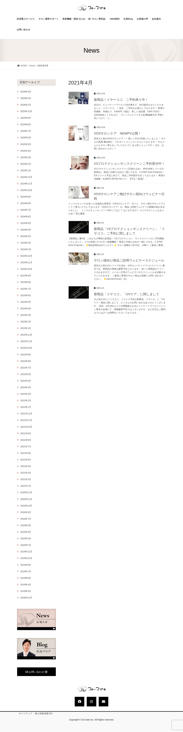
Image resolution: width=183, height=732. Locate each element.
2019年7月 (25, 571)
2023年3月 (25, 315)
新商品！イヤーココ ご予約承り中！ (121, 99)
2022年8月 (25, 361)
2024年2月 (25, 242)
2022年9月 (25, 354)
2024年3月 (25, 236)
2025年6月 (25, 137)
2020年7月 (25, 519)
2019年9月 (25, 565)
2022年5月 (25, 381)
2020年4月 (25, 532)
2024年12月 (26, 177)
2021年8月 (25, 440)
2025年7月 (25, 131)
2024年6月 (25, 216)
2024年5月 (25, 223)
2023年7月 (25, 289)
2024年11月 (26, 183)
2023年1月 (25, 328)
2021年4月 (25, 466)
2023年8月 (25, 282)
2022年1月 (25, 407)
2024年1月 (25, 249)
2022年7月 (25, 367)
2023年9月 (25, 275)
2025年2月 (25, 164)
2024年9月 (25, 196)
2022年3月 (25, 394)
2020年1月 (25, 545)
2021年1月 (25, 486)
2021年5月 (25, 459)
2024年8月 (25, 203)
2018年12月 (26, 597)
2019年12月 (26, 551)
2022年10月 (26, 348)
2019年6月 (25, 578)
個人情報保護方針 (44, 713)
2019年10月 (26, 558)
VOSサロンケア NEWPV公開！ (117, 133)
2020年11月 (26, 499)
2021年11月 (26, 420)
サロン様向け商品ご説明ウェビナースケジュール (129, 260)
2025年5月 (25, 144)
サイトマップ (25, 713)
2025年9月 (25, 118)
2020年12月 (26, 492)
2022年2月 (25, 400)
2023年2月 (25, 321)
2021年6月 (25, 453)
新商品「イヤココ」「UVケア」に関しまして (126, 294)
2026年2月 (25, 98)
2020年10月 (26, 505)
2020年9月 (25, 512)
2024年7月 (25, 210)
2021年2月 (25, 479)
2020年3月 (25, 538)
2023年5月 (25, 302)
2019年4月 (25, 584)
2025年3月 (25, 157)
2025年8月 (25, 124)
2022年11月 (26, 341)
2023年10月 (26, 269)
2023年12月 (26, 256)
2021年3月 (25, 472)
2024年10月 (26, 190)
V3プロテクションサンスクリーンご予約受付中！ (129, 163)
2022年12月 (26, 334)
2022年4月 (25, 387)
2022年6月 (25, 374)
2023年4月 (25, 308)
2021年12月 (26, 413)
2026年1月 (25, 104)
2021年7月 (25, 446)
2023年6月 (25, 295)
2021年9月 (25, 433)
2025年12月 (26, 111)
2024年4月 (25, 229)
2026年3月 (25, 91)
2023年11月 (26, 262)
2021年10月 (26, 427)
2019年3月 (25, 591)
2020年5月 (25, 525)
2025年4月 (25, 151)
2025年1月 (25, 170)
